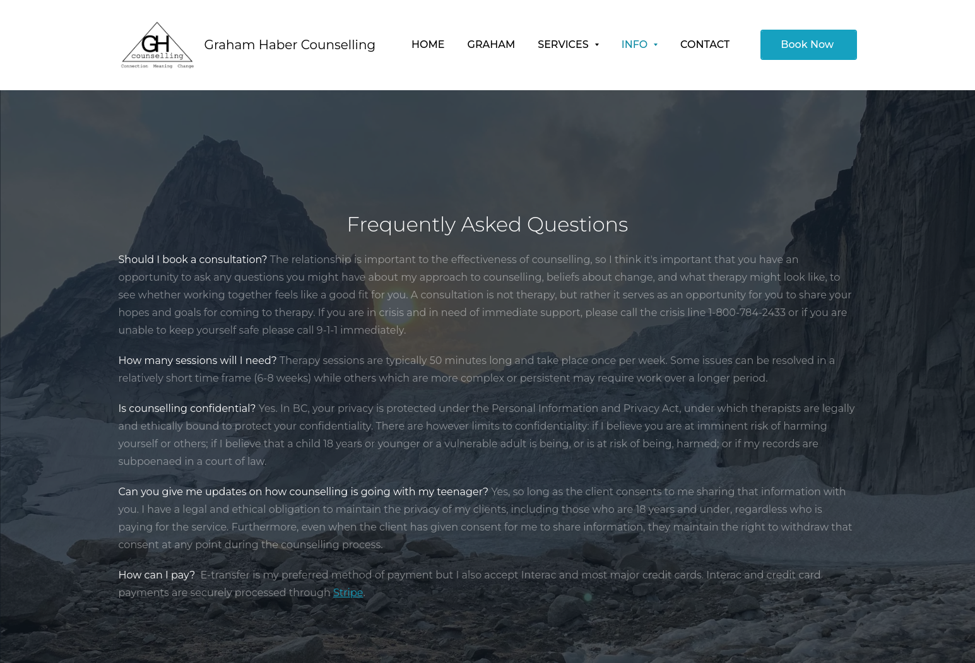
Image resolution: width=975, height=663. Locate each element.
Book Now (808, 44)
